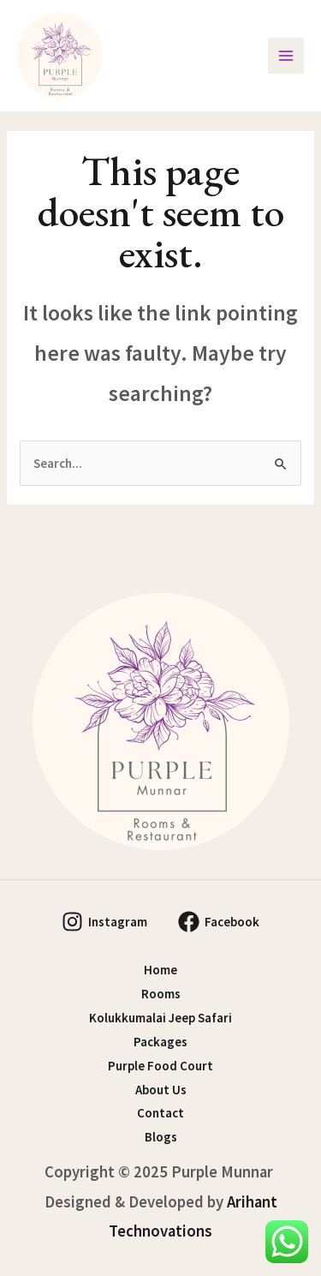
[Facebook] (219, 921)
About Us (161, 1089)
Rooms (161, 993)
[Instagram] (104, 921)
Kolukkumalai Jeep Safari (160, 1017)
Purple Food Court (160, 1065)
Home (160, 969)
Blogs (161, 1137)
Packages (160, 1041)
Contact (160, 1113)
